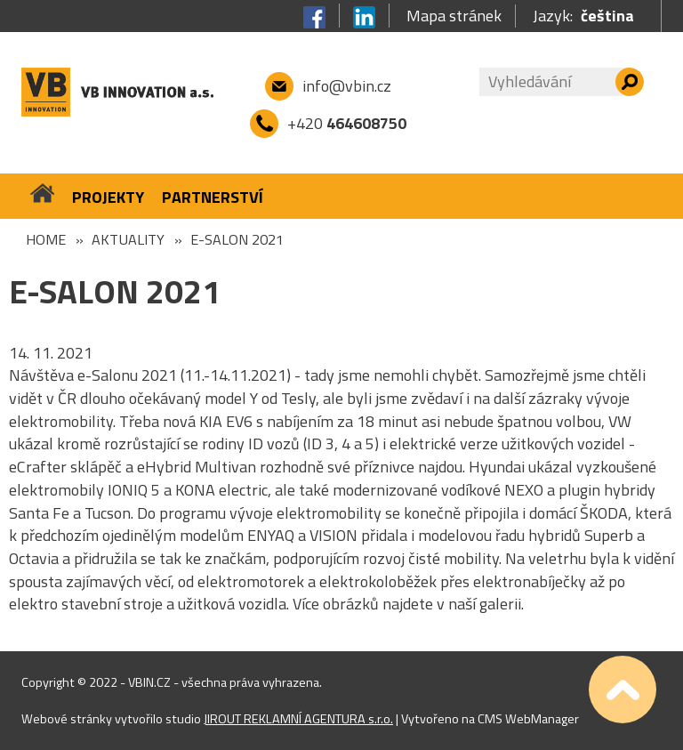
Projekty (108, 197)
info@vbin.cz (346, 86)
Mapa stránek (454, 16)
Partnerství (212, 197)
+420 (346, 123)
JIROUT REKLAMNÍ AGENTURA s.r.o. (298, 719)
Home (46, 239)
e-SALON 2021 (237, 239)
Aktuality (128, 239)
